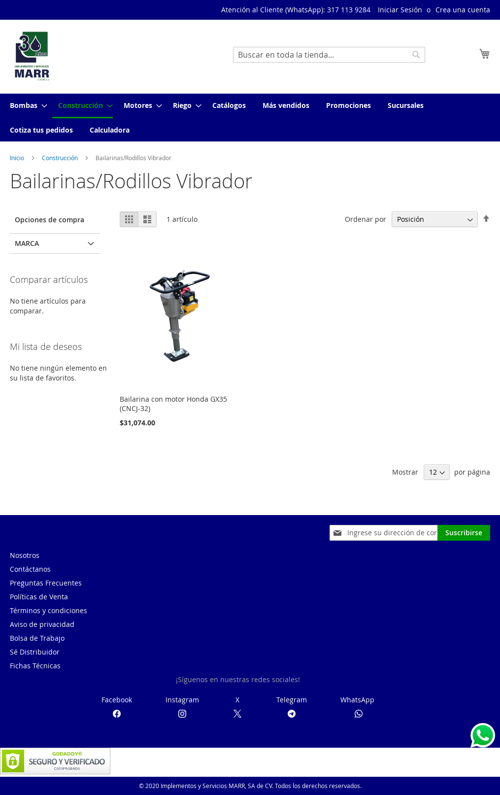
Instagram (182, 699)
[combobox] (329, 55)
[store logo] (32, 56)
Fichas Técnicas (35, 665)
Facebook (116, 699)
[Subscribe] (463, 533)
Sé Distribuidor (35, 652)
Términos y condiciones (48, 610)
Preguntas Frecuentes (46, 583)
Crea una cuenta (462, 9)
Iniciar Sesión (400, 9)
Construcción (60, 158)
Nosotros (24, 555)
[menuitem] (25, 105)
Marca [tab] (27, 243)
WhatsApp (357, 699)
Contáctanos (30, 569)
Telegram (291, 699)
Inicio (18, 158)
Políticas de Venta (39, 596)
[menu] (250, 117)
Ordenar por (365, 219)
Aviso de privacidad (42, 624)
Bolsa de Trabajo (37, 638)
